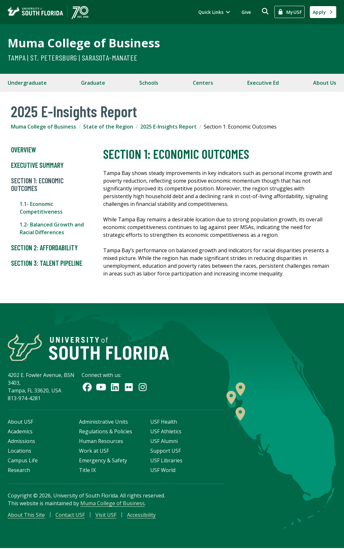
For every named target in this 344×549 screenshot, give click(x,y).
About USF (20, 422)
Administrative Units (103, 422)
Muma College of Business (84, 43)
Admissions (21, 441)
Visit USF (105, 515)
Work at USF (94, 451)
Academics (20, 432)
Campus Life (23, 461)
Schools (148, 82)
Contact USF (70, 515)
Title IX (87, 470)
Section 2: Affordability (44, 248)
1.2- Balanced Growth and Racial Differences (52, 228)
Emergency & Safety (103, 461)
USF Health (163, 422)
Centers (203, 82)
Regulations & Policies (105, 432)
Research (19, 470)
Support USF (165, 451)
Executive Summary (37, 165)
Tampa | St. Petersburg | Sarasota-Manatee (72, 57)
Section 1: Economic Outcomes (37, 184)
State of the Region (108, 126)
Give (246, 12)
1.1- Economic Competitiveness (41, 207)
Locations (19, 451)
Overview (23, 150)
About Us (324, 82)
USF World (162, 470)
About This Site (26, 515)
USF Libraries (166, 461)
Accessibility (141, 515)
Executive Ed (263, 82)
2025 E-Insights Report (168, 126)
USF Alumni (164, 441)
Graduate (93, 82)
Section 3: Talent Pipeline (46, 263)
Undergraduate (27, 82)
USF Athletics (166, 432)
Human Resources (101, 441)
